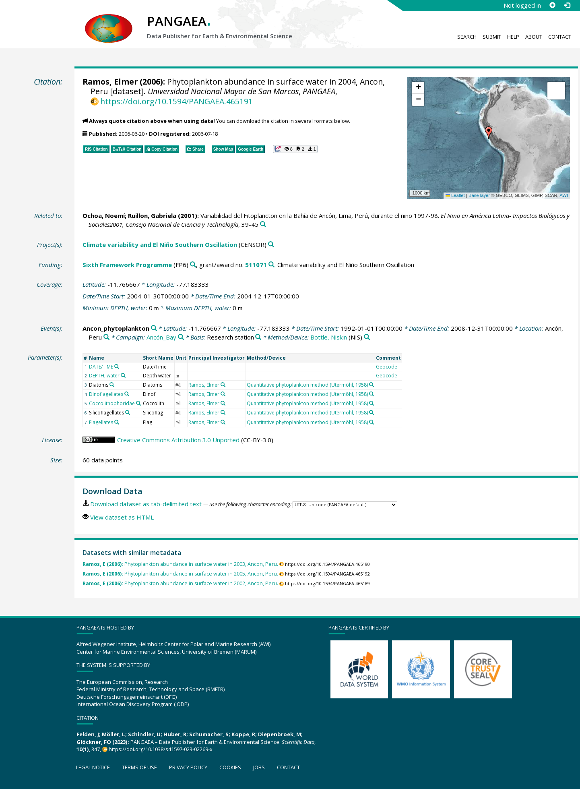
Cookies (230, 767)
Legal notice (93, 767)
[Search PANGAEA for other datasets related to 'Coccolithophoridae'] (138, 403)
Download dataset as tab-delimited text (146, 504)
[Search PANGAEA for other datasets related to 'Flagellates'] (116, 422)
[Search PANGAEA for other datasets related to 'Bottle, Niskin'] (367, 337)
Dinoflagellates (106, 394)
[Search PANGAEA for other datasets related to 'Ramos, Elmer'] (223, 384)
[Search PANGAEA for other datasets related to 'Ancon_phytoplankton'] (154, 328)
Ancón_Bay (161, 337)
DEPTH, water (104, 375)
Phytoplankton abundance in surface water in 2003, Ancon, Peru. (180, 564)
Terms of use (139, 767)
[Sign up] (552, 5)
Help (513, 36)
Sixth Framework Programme (127, 265)
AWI (563, 195)
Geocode (386, 366)
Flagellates (101, 422)
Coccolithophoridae (112, 403)
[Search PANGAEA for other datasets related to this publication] (263, 225)
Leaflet (455, 195)
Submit (492, 36)
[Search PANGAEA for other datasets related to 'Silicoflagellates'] (127, 412)
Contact (559, 36)
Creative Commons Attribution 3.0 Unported (178, 440)
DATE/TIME (101, 366)
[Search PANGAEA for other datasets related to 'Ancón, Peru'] (106, 337)
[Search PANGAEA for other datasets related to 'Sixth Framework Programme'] (193, 265)
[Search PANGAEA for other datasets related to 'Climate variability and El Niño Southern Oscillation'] (271, 245)
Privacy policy (188, 767)
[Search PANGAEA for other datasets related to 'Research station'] (258, 337)
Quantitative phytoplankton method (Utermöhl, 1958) (307, 384)
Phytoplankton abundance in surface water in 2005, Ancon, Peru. (180, 573)
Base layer (479, 195)
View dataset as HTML (122, 517)
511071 (256, 265)
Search (467, 36)
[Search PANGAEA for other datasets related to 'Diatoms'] (111, 384)
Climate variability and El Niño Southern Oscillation (160, 244)
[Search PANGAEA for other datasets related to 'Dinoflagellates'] (126, 393)
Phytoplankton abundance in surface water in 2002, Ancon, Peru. (180, 583)
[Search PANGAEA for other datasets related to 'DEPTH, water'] (123, 375)
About (533, 36)
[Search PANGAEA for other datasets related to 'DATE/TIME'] (116, 366)
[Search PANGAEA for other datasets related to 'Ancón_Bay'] (181, 337)
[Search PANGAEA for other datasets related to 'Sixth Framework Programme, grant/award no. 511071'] (271, 265)
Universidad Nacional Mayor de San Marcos (223, 91)
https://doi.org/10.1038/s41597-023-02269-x (161, 749)
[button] (488, 132)
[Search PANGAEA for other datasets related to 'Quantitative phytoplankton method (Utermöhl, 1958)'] (371, 384)
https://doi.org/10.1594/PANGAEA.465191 (176, 101)
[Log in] (566, 5)
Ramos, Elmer (110, 81)
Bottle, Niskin (328, 337)
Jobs (259, 767)
